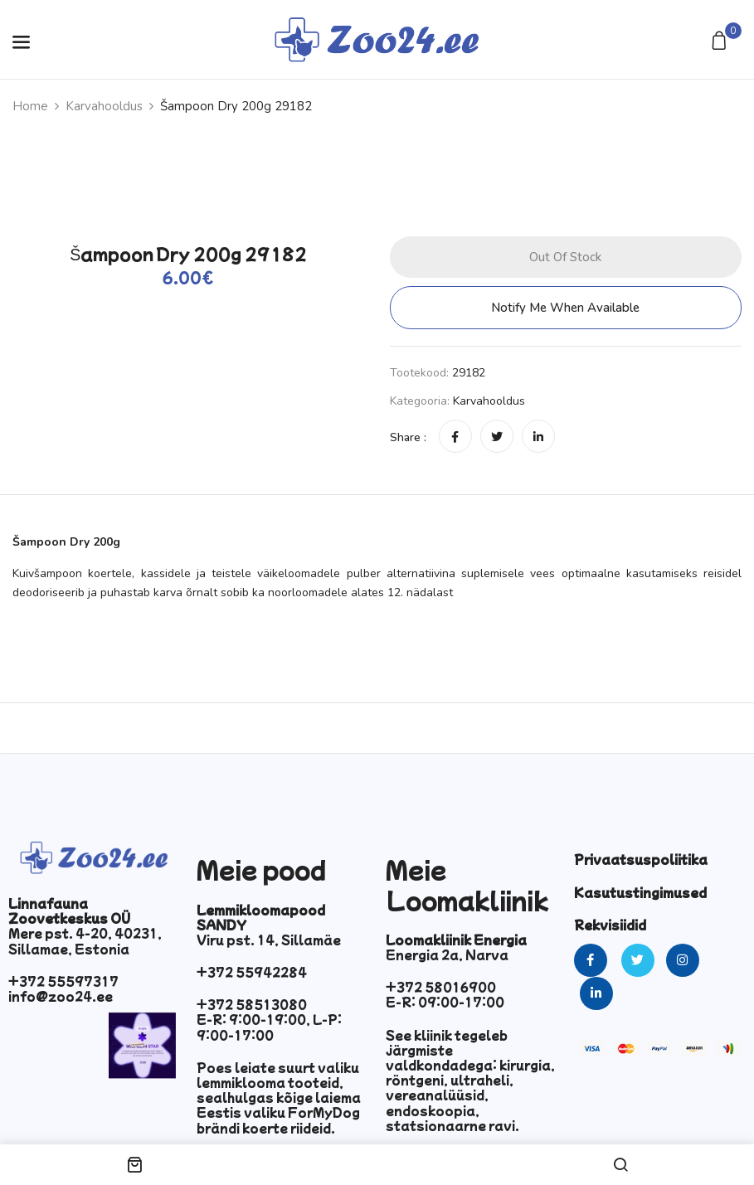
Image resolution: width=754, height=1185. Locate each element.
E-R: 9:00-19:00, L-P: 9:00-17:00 (269, 1026)
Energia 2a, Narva (447, 954)
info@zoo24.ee (60, 996)
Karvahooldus (104, 106)
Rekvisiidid (610, 924)
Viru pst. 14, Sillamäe (269, 939)
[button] (721, 42)
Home (30, 106)
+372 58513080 (252, 1004)
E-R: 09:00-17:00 (445, 1001)
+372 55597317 (63, 981)
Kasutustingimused (640, 892)
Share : (408, 437)
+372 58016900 (441, 987)
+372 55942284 (252, 972)
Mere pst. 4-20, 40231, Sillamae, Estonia (85, 940)
